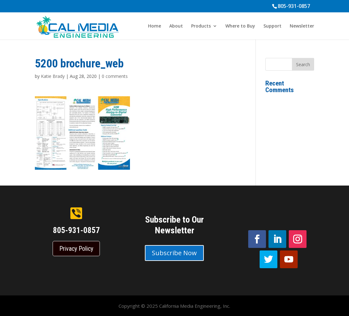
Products (201, 26)
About (176, 26)
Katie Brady (53, 76)
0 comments (115, 76)
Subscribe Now (174, 253)
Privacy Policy (76, 248)
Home (154, 26)
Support (272, 26)
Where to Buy (240, 26)
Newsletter (302, 26)
